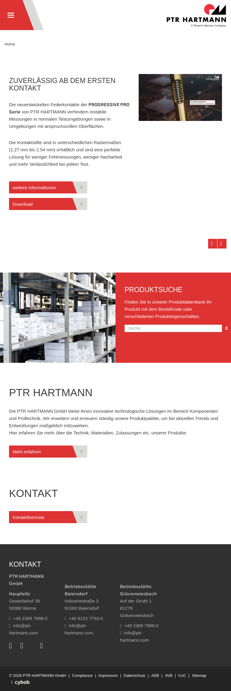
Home (10, 44)
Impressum (108, 675)
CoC (182, 675)
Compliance (82, 675)
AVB (168, 675)
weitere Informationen (34, 187)
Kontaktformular (29, 517)
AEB (155, 675)
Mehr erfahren (27, 451)
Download (23, 204)
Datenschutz (134, 675)
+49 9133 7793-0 (84, 618)
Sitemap (199, 675)
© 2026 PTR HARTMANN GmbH (37, 675)
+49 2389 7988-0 (28, 618)
